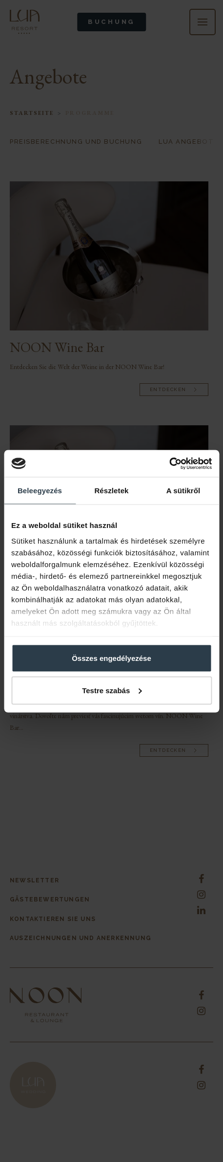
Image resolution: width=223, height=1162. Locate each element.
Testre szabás (112, 690)
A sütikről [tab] (183, 490)
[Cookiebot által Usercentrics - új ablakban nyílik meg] (169, 463)
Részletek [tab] (111, 490)
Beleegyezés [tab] (40, 490)
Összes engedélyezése (111, 658)
